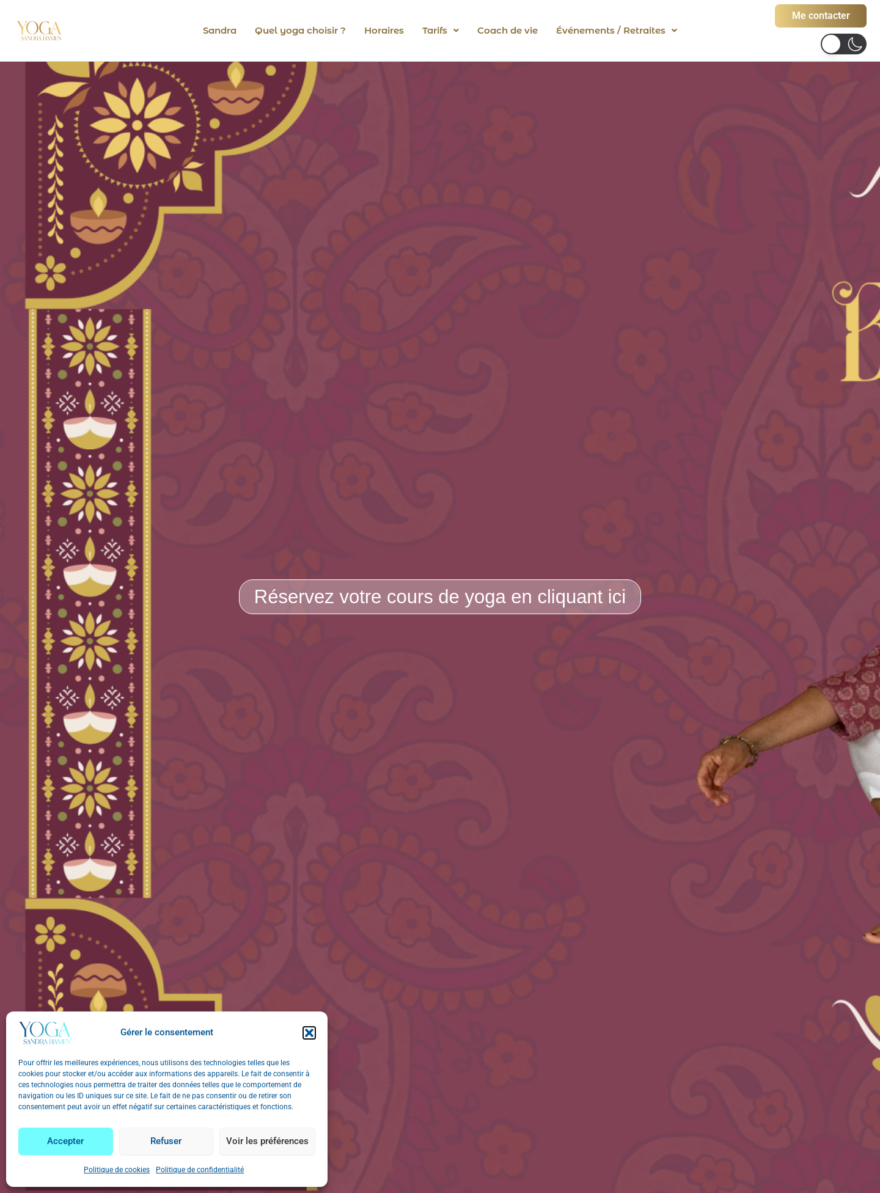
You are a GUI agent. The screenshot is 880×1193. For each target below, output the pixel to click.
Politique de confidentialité (200, 1169)
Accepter (65, 1141)
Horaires (384, 30)
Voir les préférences (267, 1141)
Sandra (220, 30)
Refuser (166, 1141)
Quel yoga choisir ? (300, 30)
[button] (309, 1033)
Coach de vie (507, 30)
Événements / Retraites (616, 30)
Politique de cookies (117, 1169)
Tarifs (440, 30)
